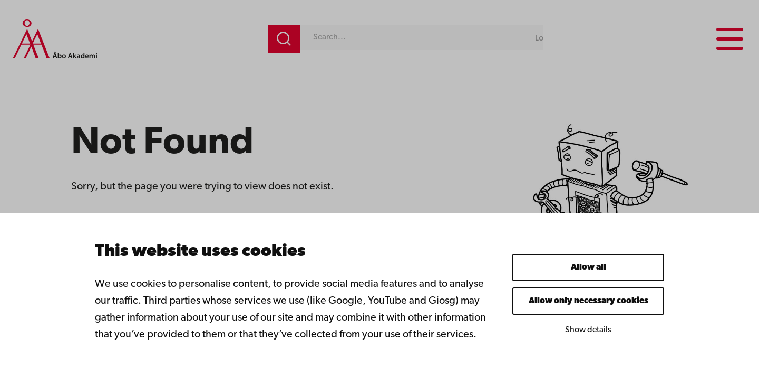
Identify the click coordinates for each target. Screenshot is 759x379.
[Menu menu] (729, 39)
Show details (588, 330)
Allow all (588, 267)
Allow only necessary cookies (588, 301)
